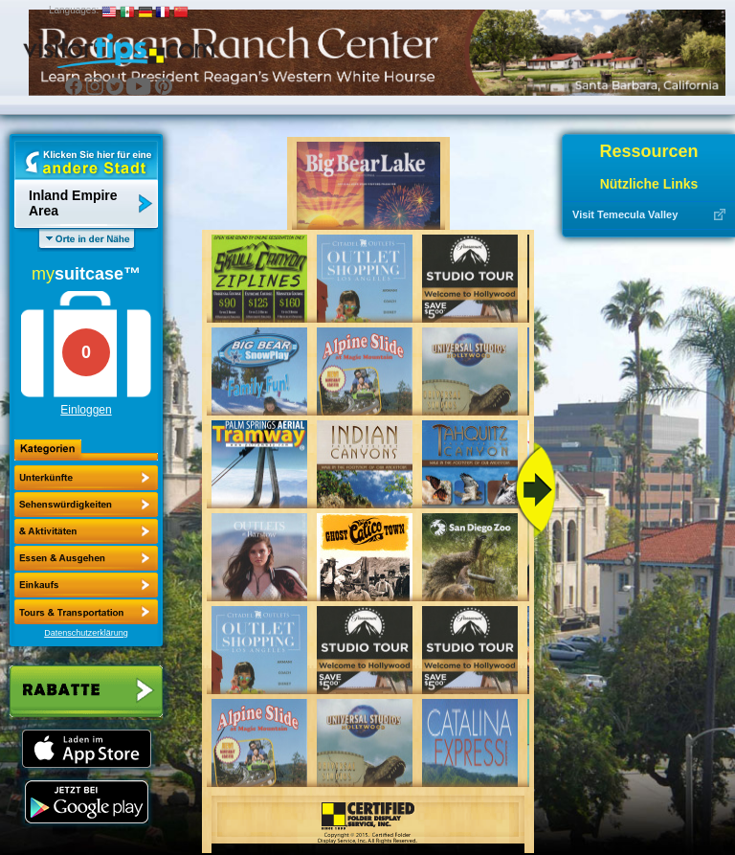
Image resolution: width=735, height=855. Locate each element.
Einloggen (85, 409)
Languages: (74, 10)
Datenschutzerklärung (86, 633)
